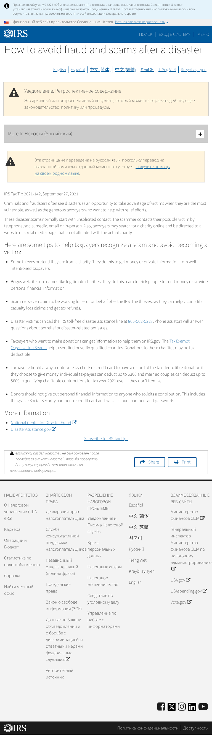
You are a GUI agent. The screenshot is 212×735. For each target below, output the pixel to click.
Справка (12, 576)
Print (186, 462)
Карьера (12, 529)
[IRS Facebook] (161, 707)
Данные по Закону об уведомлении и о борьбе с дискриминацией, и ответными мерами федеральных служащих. (64, 640)
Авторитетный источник (59, 673)
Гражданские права (58, 587)
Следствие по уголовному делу (103, 599)
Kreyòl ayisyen (193, 70)
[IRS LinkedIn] (192, 708)
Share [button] (153, 462)
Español (78, 70)
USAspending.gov (189, 591)
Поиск (145, 34)
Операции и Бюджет (15, 543)
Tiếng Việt (167, 70)
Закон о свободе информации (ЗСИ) (64, 605)
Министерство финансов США (187, 515)
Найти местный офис (18, 590)
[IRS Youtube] (203, 707)
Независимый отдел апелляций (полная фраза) (62, 567)
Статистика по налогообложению (22, 561)
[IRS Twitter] (172, 708)
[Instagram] (182, 707)
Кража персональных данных (101, 549)
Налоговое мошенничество (103, 581)
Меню (203, 34)
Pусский (136, 549)
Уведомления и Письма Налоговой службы (105, 525)
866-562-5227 (140, 321)
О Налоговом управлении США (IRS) (20, 511)
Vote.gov (181, 602)
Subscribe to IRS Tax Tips (106, 439)
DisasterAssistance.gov (33, 429)
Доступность (195, 728)
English (59, 70)
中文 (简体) (100, 70)
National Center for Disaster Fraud (43, 423)
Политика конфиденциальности (148, 728)
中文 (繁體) (125, 70)
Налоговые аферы (105, 567)
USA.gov (180, 580)
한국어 (147, 70)
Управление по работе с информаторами (104, 619)
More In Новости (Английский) (106, 134)
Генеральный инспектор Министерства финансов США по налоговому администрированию (189, 549)
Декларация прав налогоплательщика (64, 515)
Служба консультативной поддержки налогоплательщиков (64, 539)
